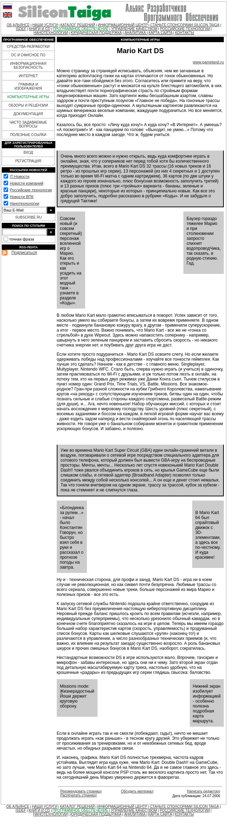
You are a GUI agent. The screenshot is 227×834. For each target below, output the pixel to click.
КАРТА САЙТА (160, 33)
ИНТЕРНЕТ (28, 76)
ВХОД (28, 152)
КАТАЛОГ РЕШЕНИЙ (77, 25)
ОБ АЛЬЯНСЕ (18, 25)
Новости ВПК (21, 197)
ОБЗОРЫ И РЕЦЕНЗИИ (28, 105)
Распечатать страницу (78, 795)
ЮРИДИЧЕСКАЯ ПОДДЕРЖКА (96, 33)
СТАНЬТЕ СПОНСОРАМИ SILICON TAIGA (185, 25)
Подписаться (24, 252)
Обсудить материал (137, 791)
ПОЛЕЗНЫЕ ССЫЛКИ (28, 135)
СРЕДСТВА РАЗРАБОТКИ (28, 47)
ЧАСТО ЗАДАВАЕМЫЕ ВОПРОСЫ (28, 124)
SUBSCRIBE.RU (28, 217)
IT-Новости (19, 176)
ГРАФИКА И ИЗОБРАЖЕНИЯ (28, 86)
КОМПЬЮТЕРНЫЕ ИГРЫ (28, 97)
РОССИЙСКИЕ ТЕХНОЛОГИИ (185, 29)
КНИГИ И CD (39, 29)
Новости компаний (26, 183)
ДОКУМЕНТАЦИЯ (28, 114)
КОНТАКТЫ (184, 33)
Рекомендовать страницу (81, 791)
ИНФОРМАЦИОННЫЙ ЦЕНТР (123, 25)
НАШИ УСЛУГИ (45, 25)
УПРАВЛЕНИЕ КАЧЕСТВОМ (134, 29)
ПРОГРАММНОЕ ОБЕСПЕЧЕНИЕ (81, 29)
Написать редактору (203, 791)
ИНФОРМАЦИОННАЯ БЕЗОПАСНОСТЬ (28, 65)
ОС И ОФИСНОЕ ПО (28, 55)
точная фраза (21, 239)
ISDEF (21, 29)
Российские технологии (31, 190)
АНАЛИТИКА (135, 33)
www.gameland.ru (208, 62)
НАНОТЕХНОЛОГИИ (51, 33)
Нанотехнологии (24, 203)
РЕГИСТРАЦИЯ (28, 161)
